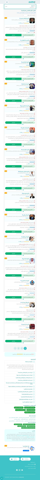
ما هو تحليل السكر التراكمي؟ (28, 389)
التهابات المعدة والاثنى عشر (13, 417)
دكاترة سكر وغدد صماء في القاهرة (29, 424)
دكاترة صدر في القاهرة (21, 426)
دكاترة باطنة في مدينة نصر (20, 409)
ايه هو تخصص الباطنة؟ (28, 361)
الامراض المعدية (32, 417)
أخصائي (27, 65)
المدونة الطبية (33, 462)
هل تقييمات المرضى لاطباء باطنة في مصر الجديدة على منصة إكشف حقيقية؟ (20, 386)
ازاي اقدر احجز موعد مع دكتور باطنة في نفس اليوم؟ (24, 375)
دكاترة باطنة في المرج (30, 409)
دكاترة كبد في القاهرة (18, 424)
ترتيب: (33, 15)
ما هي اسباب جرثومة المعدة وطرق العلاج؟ (25, 399)
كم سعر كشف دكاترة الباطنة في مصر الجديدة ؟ (25, 380)
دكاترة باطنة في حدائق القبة (29, 412)
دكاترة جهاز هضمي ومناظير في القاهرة (28, 427)
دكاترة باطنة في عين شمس (29, 407)
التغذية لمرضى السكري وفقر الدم (24, 417)
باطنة (26, 25)
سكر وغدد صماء (22, 25)
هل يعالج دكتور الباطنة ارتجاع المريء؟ (26, 396)
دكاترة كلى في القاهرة (31, 426)
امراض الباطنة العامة (32, 419)
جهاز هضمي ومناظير (22, 91)
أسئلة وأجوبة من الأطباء (31, 464)
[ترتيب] (27, 15)
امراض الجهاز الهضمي (24, 419)
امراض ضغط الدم (17, 419)
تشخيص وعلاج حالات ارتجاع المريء (29, 420)
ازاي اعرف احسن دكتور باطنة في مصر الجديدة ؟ (25, 372)
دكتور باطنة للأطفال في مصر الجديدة (23, 435)
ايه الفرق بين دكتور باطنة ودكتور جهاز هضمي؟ (25, 391)
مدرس (27, 283)
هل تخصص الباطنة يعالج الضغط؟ (27, 394)
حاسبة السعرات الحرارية (31, 468)
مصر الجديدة (20, 6)
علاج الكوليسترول (12, 420)
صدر (24, 47)
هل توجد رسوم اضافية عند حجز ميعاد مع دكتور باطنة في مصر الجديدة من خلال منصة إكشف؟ (19, 383)
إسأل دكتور (26, 450)
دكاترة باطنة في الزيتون (19, 407)
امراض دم (22, 135)
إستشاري (27, 87)
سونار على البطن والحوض (19, 420)
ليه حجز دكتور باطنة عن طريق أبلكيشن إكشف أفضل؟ (24, 377)
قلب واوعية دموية (23, 113)
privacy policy (21, 477)
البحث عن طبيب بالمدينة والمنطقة (30, 466)
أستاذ (28, 21)
